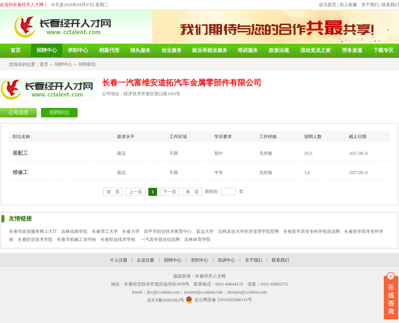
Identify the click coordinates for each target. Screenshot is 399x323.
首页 (44, 64)
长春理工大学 (105, 231)
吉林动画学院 (74, 231)
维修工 (20, 172)
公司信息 (18, 112)
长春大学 (131, 231)
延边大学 (205, 231)
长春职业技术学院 (35, 239)
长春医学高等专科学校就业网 (311, 231)
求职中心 (199, 260)
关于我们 (370, 4)
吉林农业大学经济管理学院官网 (248, 231)
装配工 (20, 153)
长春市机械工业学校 (76, 239)
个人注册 (118, 260)
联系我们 (390, 4)
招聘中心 (63, 64)
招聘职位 (87, 64)
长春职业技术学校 (118, 239)
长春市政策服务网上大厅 (33, 231)
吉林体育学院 (197, 239)
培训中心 (226, 260)
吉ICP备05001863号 (165, 300)
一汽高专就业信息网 (160, 239)
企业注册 (145, 260)
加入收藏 (348, 4)
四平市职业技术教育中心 (168, 231)
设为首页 (327, 4)
